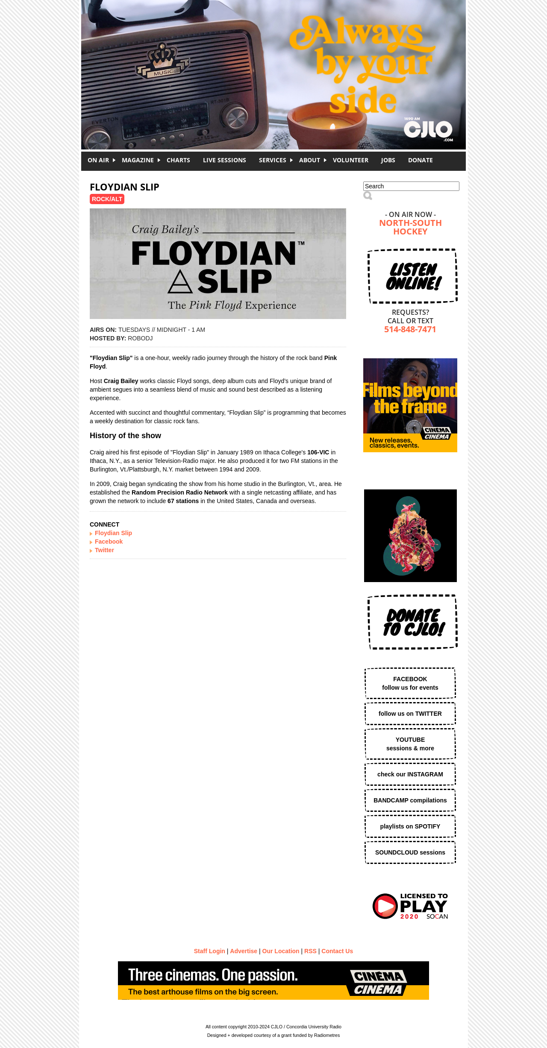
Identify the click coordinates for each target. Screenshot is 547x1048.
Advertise (243, 951)
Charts (178, 160)
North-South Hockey (410, 228)
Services (272, 160)
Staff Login (209, 951)
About (309, 160)
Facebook (109, 541)
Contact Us (337, 951)
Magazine (138, 160)
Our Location (281, 951)
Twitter (104, 550)
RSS (310, 951)
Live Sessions (224, 160)
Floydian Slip (113, 533)
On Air (98, 160)
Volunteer (350, 160)
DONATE (420, 160)
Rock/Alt (107, 199)
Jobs (388, 160)
